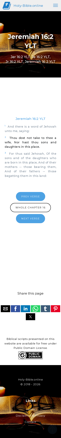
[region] (30, 100)
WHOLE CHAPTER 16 (30, 207)
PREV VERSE (30, 196)
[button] (5, 308)
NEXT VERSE (30, 218)
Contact (30, 422)
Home (30, 409)
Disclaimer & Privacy (30, 415)
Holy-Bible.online (28, 6)
